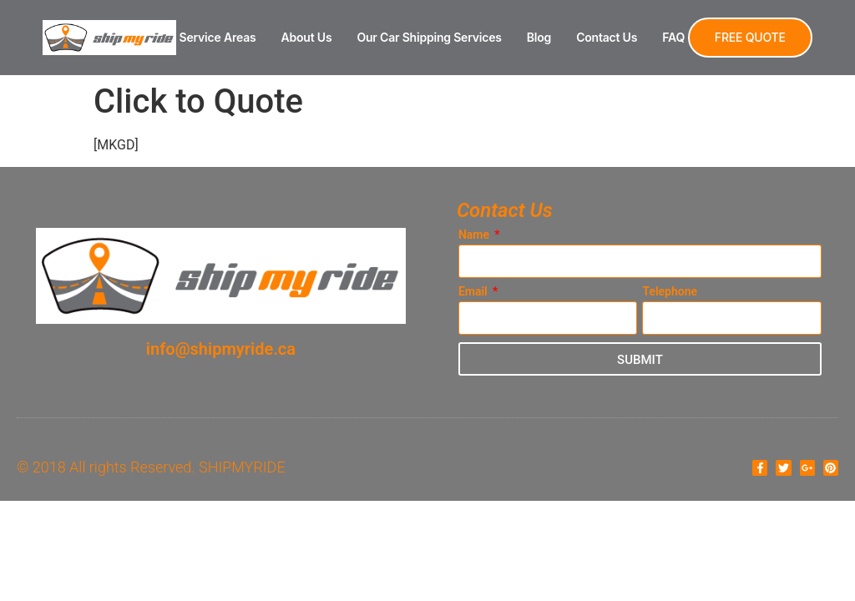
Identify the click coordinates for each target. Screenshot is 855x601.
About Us (306, 37)
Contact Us (606, 37)
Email (474, 291)
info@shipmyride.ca (221, 349)
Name (475, 235)
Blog (539, 37)
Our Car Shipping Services (429, 37)
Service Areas (218, 37)
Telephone (669, 291)
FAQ (673, 37)
